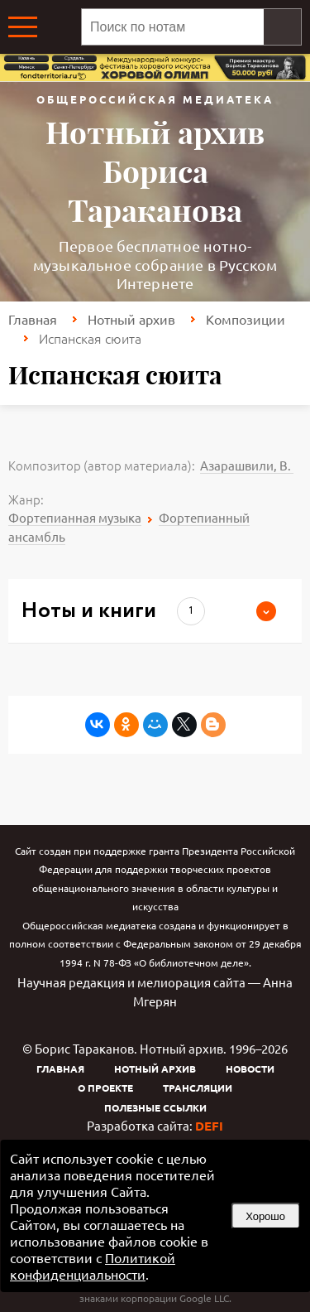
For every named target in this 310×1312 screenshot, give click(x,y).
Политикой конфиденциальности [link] (92, 1265)
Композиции (245, 319)
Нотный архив (131, 319)
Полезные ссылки (155, 1107)
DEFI (209, 1125)
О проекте (105, 1087)
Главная (32, 319)
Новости (250, 1068)
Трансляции (197, 1087)
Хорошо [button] (265, 1216)
